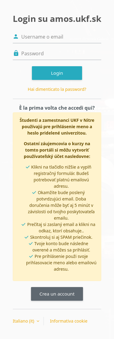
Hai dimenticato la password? (57, 89)
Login (57, 73)
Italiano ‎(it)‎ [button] (24, 321)
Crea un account (57, 294)
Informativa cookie (68, 321)
